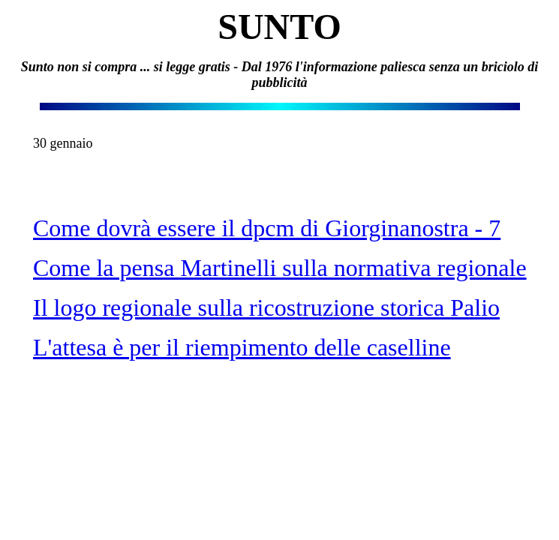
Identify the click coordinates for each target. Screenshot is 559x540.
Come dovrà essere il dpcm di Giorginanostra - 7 (266, 228)
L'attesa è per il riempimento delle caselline (242, 347)
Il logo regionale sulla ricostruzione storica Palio (266, 307)
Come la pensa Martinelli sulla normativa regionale (280, 267)
